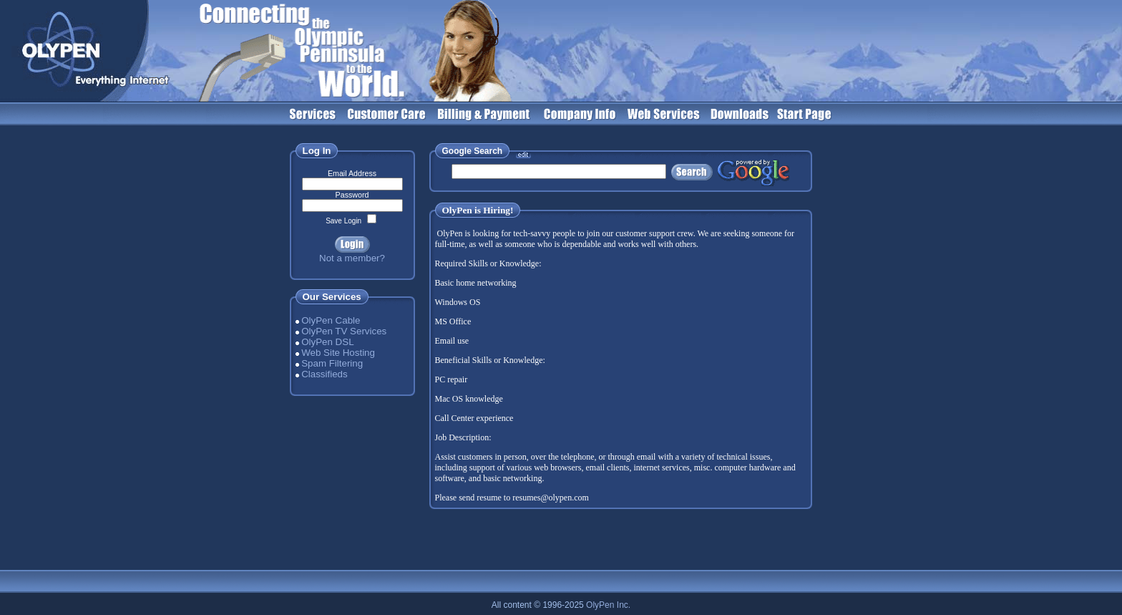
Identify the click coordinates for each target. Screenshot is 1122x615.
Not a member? (352, 258)
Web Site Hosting (338, 352)
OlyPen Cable (330, 320)
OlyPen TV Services (343, 331)
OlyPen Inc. (608, 605)
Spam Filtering (332, 363)
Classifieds (324, 374)
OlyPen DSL (327, 341)
